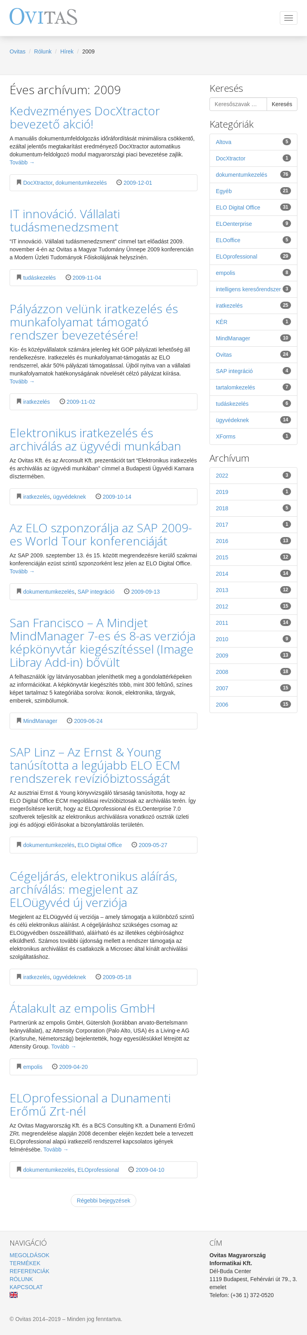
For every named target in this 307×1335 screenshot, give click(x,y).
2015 (253, 557)
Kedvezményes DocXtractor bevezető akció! (85, 117)
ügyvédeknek (69, 497)
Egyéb (253, 190)
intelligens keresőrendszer (253, 288)
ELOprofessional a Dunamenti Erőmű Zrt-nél (90, 1104)
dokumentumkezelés (81, 183)
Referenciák (30, 1271)
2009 (253, 655)
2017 (253, 524)
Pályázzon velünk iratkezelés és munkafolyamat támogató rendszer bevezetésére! (94, 321)
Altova (253, 141)
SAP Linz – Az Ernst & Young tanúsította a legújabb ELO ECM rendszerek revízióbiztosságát (95, 765)
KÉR (253, 321)
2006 (253, 704)
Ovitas (18, 51)
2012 (253, 606)
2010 (253, 638)
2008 (253, 671)
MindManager (40, 721)
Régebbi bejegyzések (103, 1200)
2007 (253, 687)
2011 (253, 622)
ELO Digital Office (100, 845)
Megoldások (30, 1255)
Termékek (25, 1263)
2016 (253, 540)
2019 (253, 491)
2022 (253, 475)
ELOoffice (253, 239)
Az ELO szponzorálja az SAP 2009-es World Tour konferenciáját (101, 534)
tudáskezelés (39, 278)
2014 (253, 573)
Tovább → (22, 162)
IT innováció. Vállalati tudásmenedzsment (65, 220)
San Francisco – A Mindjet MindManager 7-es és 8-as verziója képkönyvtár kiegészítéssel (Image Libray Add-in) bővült (102, 642)
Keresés (282, 104)
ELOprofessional (98, 1170)
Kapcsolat (26, 1287)
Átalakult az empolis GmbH (82, 1008)
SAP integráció (96, 592)
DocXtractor (37, 183)
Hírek (67, 51)
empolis (32, 1067)
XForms (253, 436)
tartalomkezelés (253, 387)
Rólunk (43, 51)
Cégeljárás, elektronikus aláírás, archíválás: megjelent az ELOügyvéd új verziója (93, 889)
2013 (253, 589)
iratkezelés (36, 402)
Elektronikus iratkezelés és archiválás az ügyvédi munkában (95, 439)
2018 (253, 507)
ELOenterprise (253, 223)
